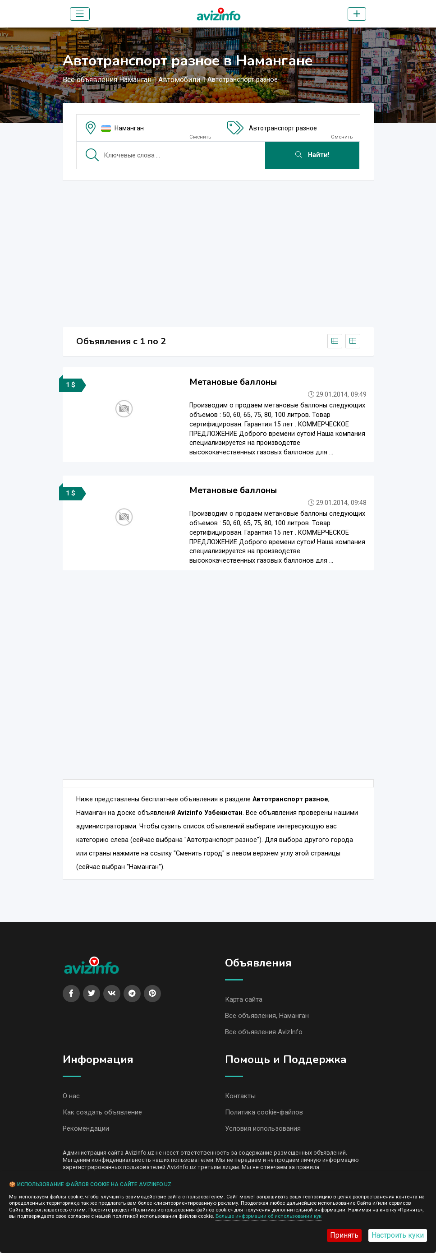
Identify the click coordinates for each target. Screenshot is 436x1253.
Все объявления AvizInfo (264, 1033)
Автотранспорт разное (283, 128)
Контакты (240, 1098)
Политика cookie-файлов (264, 1114)
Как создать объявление (102, 1114)
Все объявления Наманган (107, 79)
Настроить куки (398, 1235)
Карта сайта (243, 1000)
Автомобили (179, 79)
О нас (71, 1098)
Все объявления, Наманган (267, 1017)
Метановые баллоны (233, 382)
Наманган (129, 128)
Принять (344, 1235)
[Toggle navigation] (80, 14)
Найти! (312, 155)
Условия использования (263, 1131)
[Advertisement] (218, 251)
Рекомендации (86, 1131)
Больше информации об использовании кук (268, 1216)
